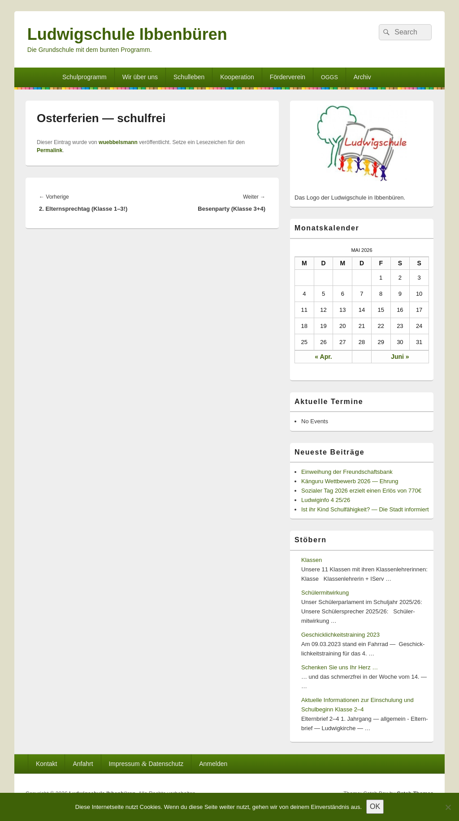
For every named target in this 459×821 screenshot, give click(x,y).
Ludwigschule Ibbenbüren (127, 34)
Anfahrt (83, 763)
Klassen (311, 560)
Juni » (400, 356)
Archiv (362, 77)
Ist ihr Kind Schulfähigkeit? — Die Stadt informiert (365, 509)
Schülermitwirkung (325, 592)
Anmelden (213, 763)
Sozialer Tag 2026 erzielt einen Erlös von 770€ (361, 490)
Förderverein (287, 77)
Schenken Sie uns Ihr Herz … (339, 667)
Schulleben (188, 77)
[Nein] (447, 807)
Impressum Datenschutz (145, 763)
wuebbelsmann (118, 142)
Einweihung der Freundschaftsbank (347, 471)
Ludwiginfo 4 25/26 (325, 500)
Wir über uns (140, 77)
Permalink (49, 150)
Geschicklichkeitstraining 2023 (340, 634)
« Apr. (323, 356)
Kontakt (46, 763)
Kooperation (237, 77)
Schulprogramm (84, 77)
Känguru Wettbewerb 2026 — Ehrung (349, 481)
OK (375, 806)
